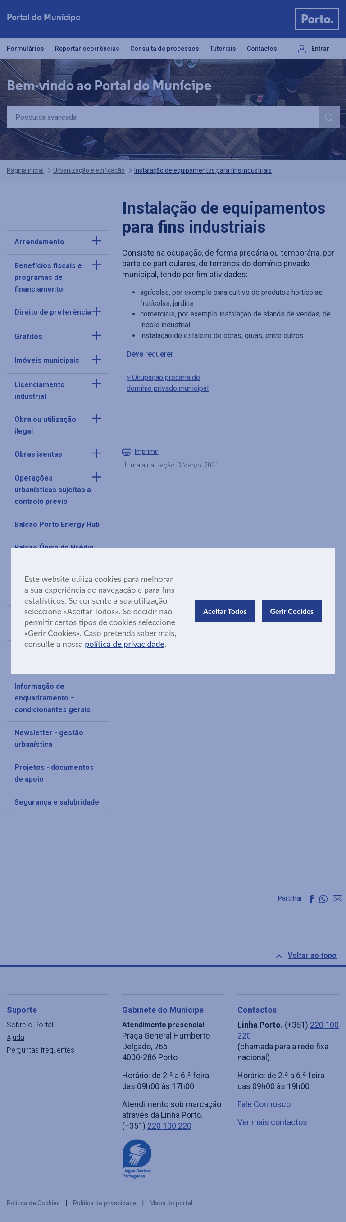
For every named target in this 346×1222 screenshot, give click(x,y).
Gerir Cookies (292, 611)
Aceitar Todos (224, 611)
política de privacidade (124, 644)
